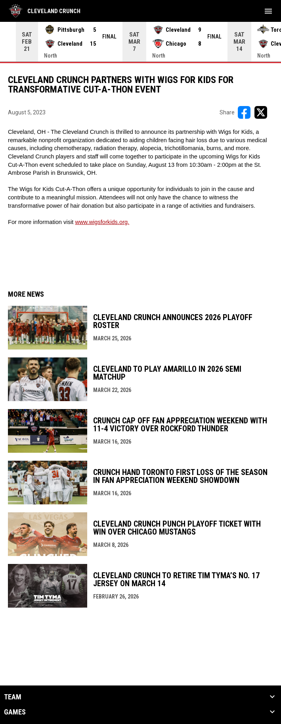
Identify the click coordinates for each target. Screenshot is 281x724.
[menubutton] (268, 11)
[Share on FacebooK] (244, 112)
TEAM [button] (12, 697)
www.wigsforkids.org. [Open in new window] (102, 222)
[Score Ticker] (140, 42)
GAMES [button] (15, 712)
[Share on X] (260, 112)
